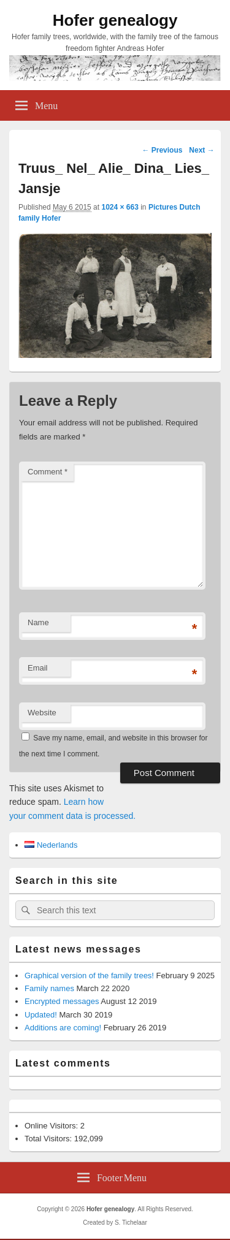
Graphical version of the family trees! (89, 975)
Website (42, 712)
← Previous (162, 150)
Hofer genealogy (115, 20)
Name (38, 622)
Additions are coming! (63, 1027)
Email (38, 667)
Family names (49, 988)
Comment (47, 471)
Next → (201, 150)
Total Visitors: (49, 1138)
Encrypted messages (62, 1001)
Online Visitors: (52, 1125)
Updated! (41, 1014)
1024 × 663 (119, 207)
